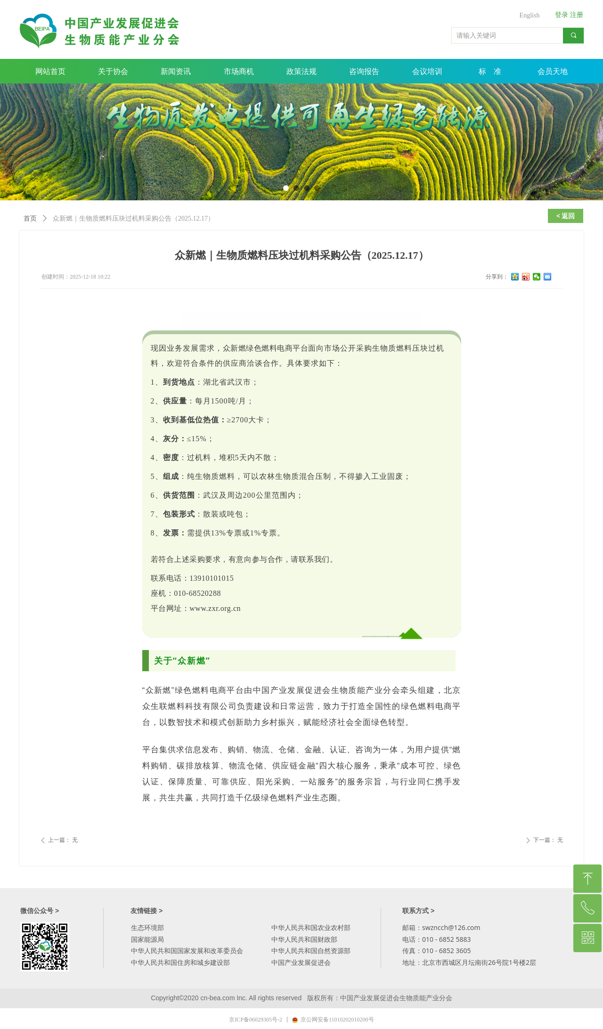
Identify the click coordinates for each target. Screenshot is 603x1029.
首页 (30, 218)
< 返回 (565, 215)
